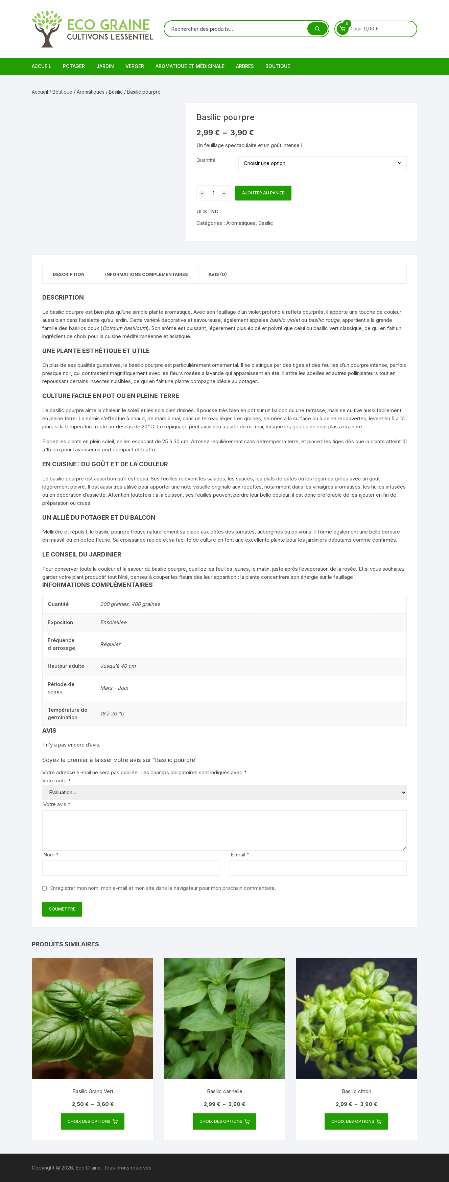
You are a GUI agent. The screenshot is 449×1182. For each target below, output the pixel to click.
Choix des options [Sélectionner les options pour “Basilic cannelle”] (224, 1121)
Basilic (116, 92)
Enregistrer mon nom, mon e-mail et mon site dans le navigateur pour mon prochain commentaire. (163, 888)
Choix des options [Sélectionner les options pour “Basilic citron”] (356, 1121)
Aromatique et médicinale (190, 66)
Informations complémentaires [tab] (146, 274)
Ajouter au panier (263, 192)
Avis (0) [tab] (218, 274)
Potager (74, 66)
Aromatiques (90, 92)
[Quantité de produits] (213, 193)
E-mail (240, 854)
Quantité (206, 160)
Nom (50, 854)
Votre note (56, 780)
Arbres (245, 66)
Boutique (277, 66)
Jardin (105, 66)
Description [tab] (69, 274)
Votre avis (56, 804)
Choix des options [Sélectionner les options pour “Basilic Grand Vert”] (93, 1121)
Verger (134, 66)
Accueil (41, 66)
